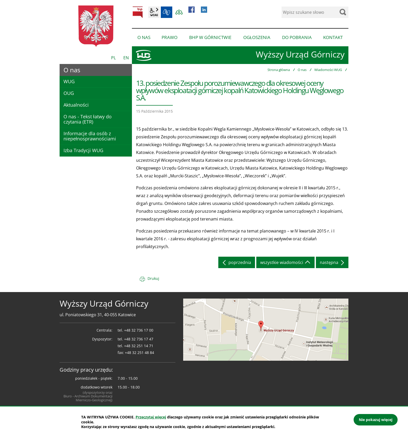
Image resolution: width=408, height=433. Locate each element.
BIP (137, 12)
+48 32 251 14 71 (138, 345)
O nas (302, 69)
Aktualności (76, 105)
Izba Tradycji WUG (83, 150)
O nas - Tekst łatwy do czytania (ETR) (87, 119)
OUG (68, 93)
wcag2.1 (154, 12)
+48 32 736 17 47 (138, 339)
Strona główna (278, 69)
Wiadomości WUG (328, 69)
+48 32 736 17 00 (138, 330)
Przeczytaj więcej (151, 417)
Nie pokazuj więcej (375, 419)
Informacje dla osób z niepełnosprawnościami (89, 136)
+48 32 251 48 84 (139, 352)
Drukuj (153, 278)
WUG (69, 81)
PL (113, 58)
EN (126, 58)
